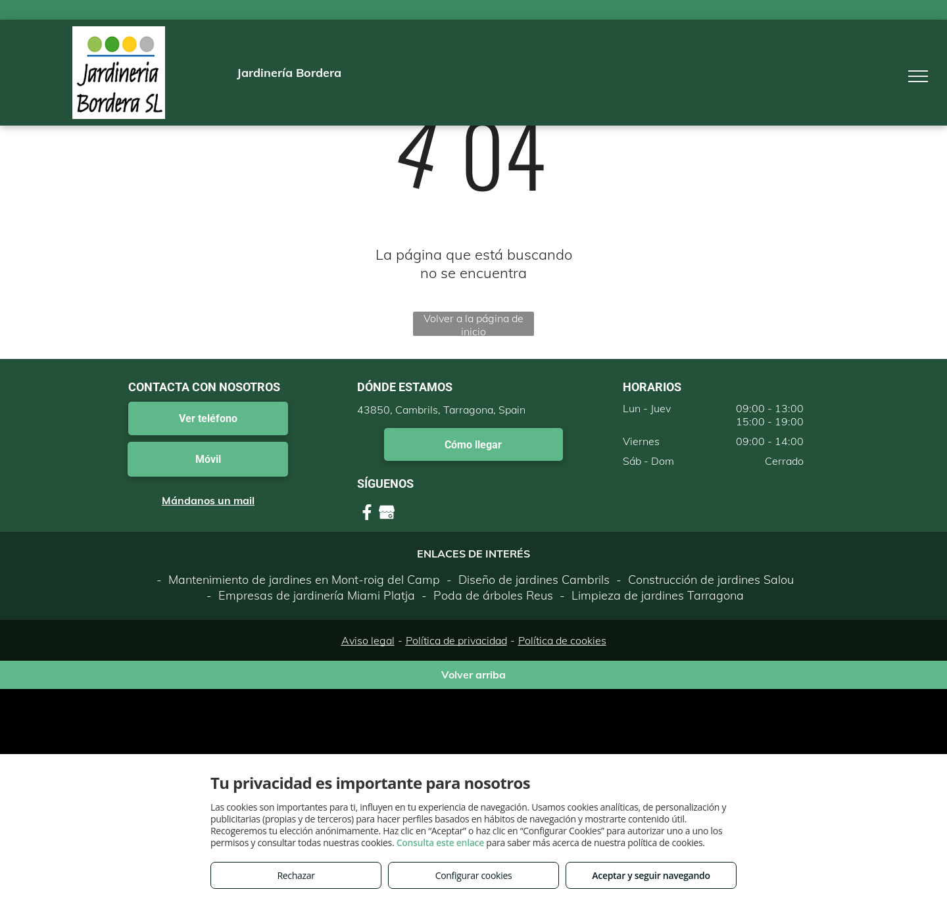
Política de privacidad (456, 640)
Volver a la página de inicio (473, 324)
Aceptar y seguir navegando (651, 875)
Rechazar (295, 875)
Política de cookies (562, 640)
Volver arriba (473, 674)
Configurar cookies (473, 875)
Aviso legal (368, 640)
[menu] (918, 76)
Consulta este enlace (440, 842)
